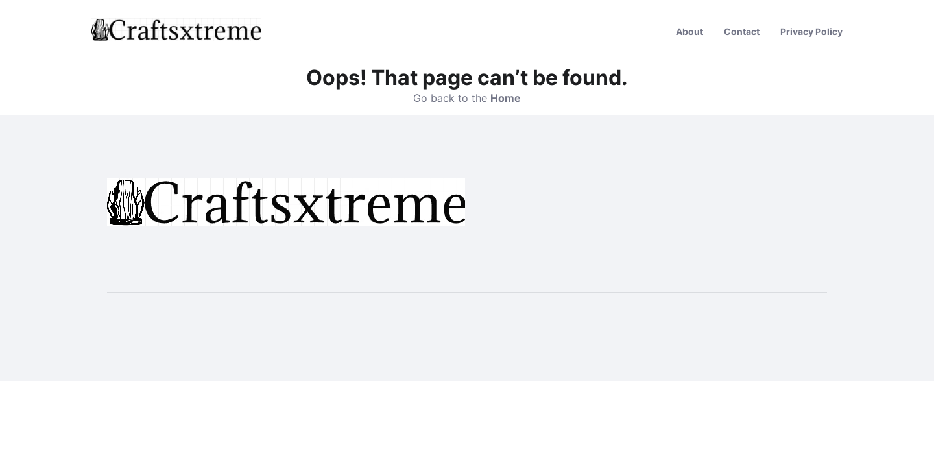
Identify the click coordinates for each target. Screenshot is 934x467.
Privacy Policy (811, 31)
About (689, 31)
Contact (742, 31)
